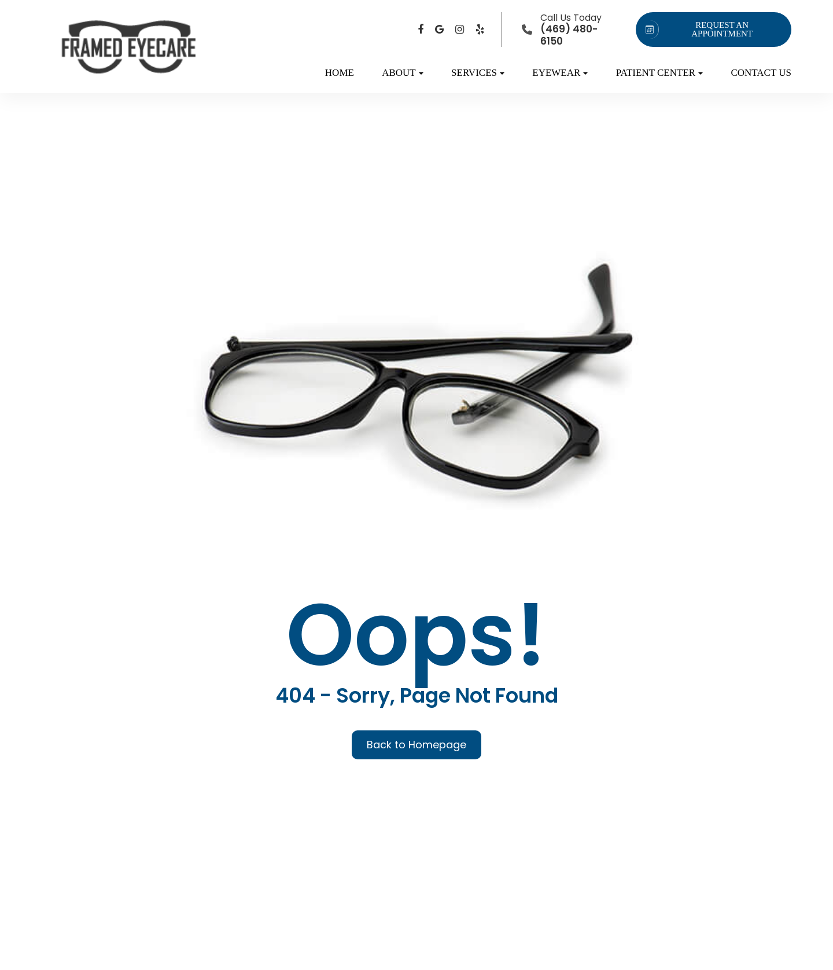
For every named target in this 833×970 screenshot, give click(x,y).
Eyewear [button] (560, 72)
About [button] (402, 72)
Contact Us (761, 72)
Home (339, 72)
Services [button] (477, 72)
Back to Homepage (416, 744)
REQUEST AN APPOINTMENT (697, 29)
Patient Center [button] (659, 72)
